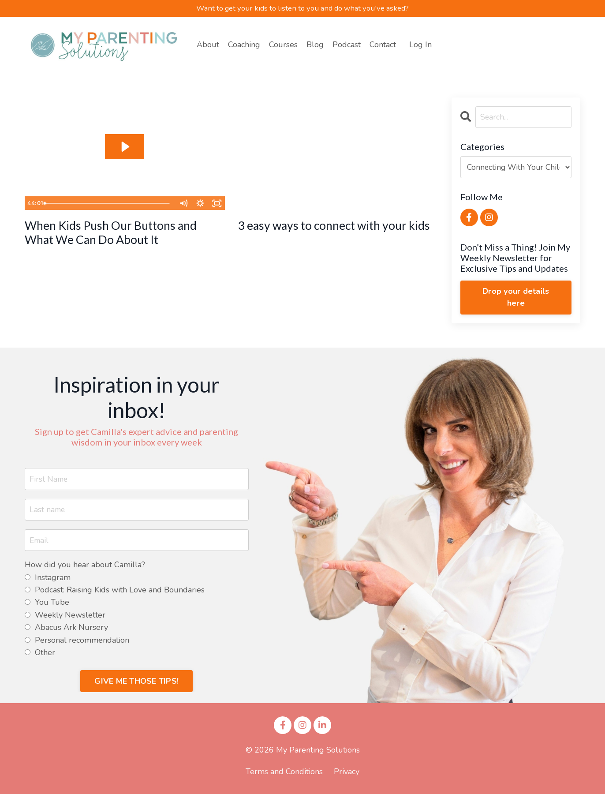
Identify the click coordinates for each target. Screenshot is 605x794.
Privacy (346, 773)
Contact (383, 45)
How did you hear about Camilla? (85, 567)
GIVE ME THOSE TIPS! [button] (136, 682)
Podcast (346, 45)
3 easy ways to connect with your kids (333, 235)
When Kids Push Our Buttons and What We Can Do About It (122, 235)
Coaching (244, 45)
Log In (420, 45)
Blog (315, 45)
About (208, 45)
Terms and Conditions (284, 773)
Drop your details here (515, 298)
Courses (283, 45)
